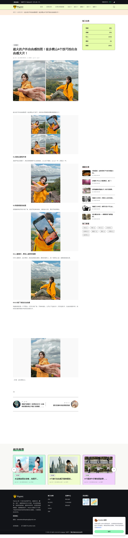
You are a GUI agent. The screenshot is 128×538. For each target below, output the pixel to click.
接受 (109, 531)
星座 (49, 503)
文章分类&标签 (59, 7)
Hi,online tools (31, 529)
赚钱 (82, 7)
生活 (68, 7)
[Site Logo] (18, 7)
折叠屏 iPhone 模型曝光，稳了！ (102, 182)
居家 (49, 515)
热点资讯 (50, 506)
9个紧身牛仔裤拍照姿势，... (95, 482)
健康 (96, 7)
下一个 (67, 406)
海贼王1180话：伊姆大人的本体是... (103, 199)
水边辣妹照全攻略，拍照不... (26, 482)
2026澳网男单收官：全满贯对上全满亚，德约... (32, 2)
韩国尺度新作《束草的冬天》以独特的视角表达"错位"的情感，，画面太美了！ (33, 409)
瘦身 (87, 42)
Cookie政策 (68, 506)
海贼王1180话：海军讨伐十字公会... (103, 208)
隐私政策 (67, 509)
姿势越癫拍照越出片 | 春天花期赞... (102, 191)
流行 (89, 7)
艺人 (87, 38)
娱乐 (75, 7)
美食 (49, 509)
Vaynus (63, 535)
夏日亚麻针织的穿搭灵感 (61, 408)
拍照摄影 (16, 46)
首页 (39, 7)
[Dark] (114, 2)
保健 (87, 34)
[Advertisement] (45, 32)
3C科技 (50, 512)
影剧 (87, 47)
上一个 (24, 405)
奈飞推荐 (24, 529)
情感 (87, 29)
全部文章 (47, 7)
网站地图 (67, 503)
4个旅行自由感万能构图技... (61, 482)
